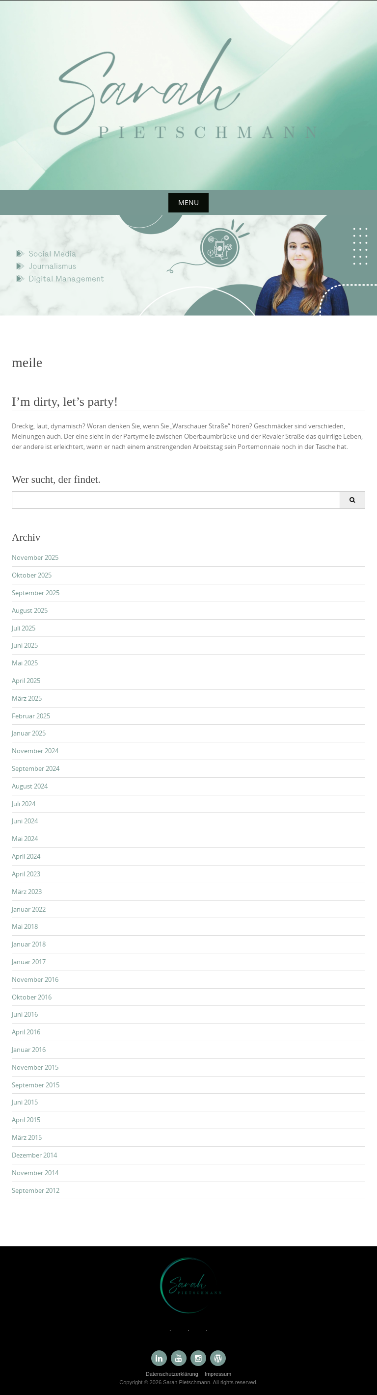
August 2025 (30, 610)
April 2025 (26, 680)
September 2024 (35, 768)
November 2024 (35, 750)
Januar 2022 (29, 909)
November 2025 (35, 557)
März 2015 (27, 1137)
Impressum (218, 1374)
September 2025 (35, 592)
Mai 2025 (25, 662)
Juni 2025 (25, 645)
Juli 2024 (23, 803)
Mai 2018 (25, 926)
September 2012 (35, 1190)
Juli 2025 (23, 628)
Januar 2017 (29, 961)
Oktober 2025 (32, 575)
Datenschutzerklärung (172, 1374)
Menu (188, 202)
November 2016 (35, 979)
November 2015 (35, 1067)
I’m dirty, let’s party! (65, 402)
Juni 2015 (25, 1102)
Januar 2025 (29, 733)
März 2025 (27, 698)
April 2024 (26, 856)
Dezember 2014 (34, 1155)
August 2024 (30, 786)
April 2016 (26, 1031)
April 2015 (26, 1119)
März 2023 (27, 891)
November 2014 (35, 1172)
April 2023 (26, 873)
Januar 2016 (29, 1049)
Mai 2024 (25, 838)
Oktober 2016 (32, 997)
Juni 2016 (25, 1014)
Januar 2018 (29, 944)
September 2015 (35, 1084)
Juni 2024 (25, 820)
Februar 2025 (31, 715)
